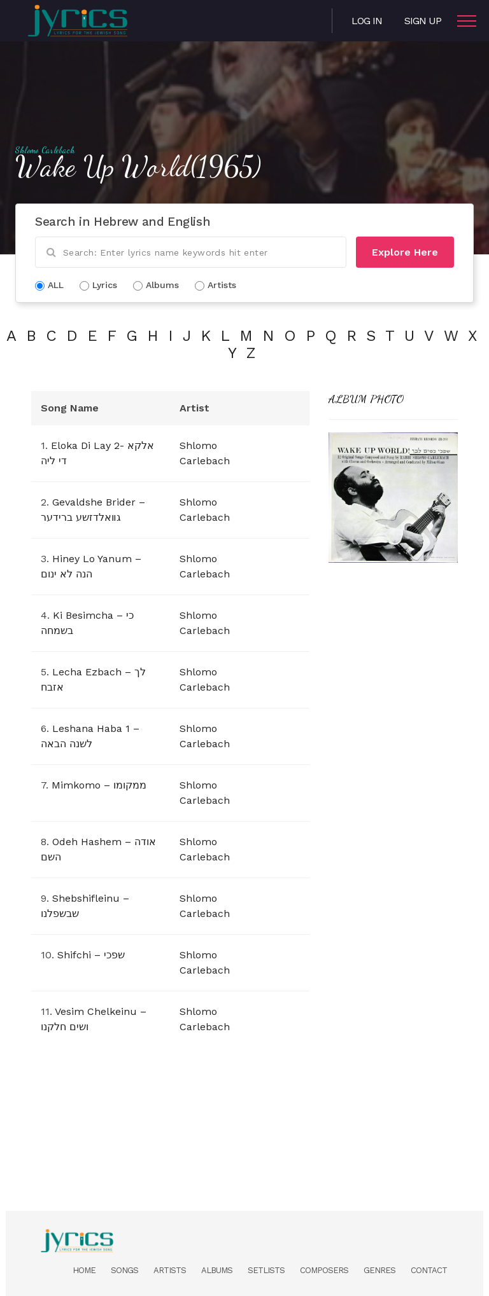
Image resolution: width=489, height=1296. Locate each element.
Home (84, 1270)
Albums (216, 1270)
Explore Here (405, 252)
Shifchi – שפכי (91, 955)
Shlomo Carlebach (45, 150)
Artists (169, 1270)
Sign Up (422, 21)
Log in (366, 21)
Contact (429, 1270)
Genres (379, 1270)
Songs (124, 1270)
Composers (324, 1270)
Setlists (266, 1270)
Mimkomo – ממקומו (99, 785)
